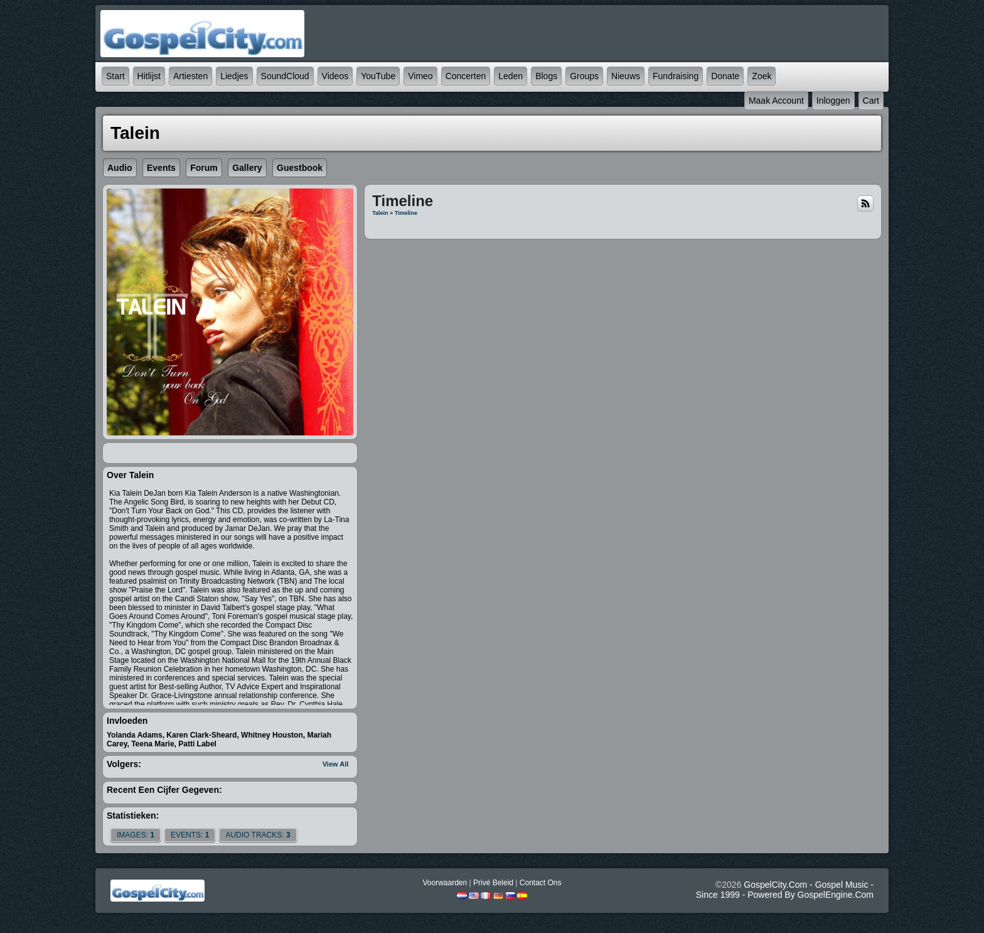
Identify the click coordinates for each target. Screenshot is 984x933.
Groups (584, 76)
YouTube (378, 76)
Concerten (466, 76)
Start (115, 76)
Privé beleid (493, 882)
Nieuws (625, 76)
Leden (510, 76)
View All (336, 764)
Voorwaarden (444, 882)
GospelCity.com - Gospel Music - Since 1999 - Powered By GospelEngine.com (785, 890)
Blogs (546, 76)
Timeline (406, 213)
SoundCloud (285, 76)
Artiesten (190, 76)
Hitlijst (149, 76)
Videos (335, 76)
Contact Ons (541, 882)
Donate (725, 76)
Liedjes (234, 76)
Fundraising (675, 76)
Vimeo (420, 76)
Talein (380, 213)
